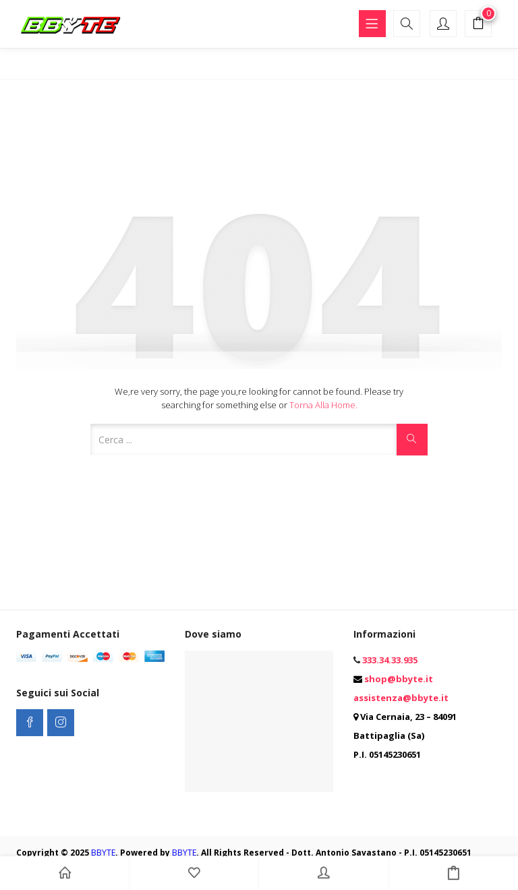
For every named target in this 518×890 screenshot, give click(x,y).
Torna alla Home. (323, 405)
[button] (478, 25)
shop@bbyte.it (398, 679)
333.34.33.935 (390, 660)
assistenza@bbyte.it (401, 698)
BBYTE (103, 852)
